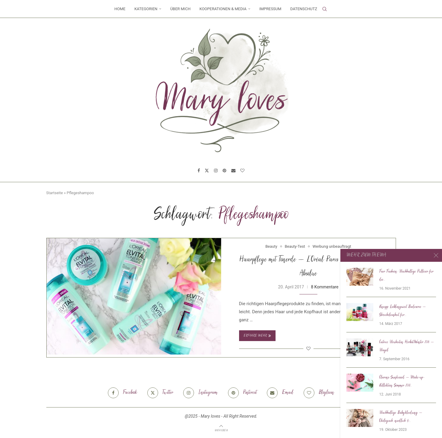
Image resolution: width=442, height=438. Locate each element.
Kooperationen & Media (222, 9)
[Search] (325, 9)
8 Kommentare (325, 287)
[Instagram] (216, 170)
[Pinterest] (224, 170)
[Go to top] (221, 430)
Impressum (270, 9)
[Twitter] (207, 170)
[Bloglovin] (242, 170)
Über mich (180, 9)
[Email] (233, 170)
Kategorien (145, 9)
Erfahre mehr (257, 335)
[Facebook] (199, 170)
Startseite (54, 193)
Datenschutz (303, 9)
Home (120, 9)
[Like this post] (308, 348)
